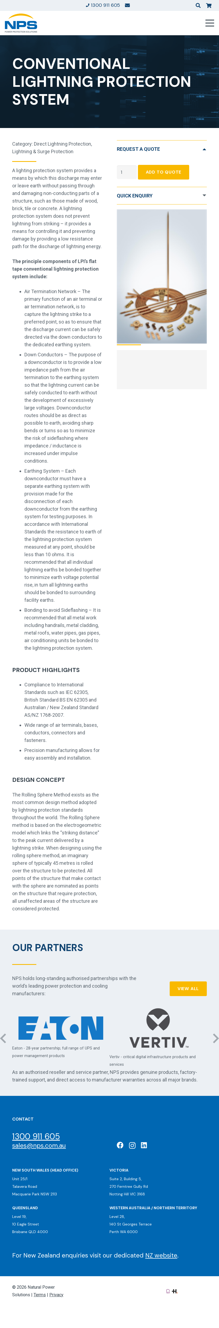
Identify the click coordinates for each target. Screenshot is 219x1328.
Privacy (56, 1294)
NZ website (161, 1255)
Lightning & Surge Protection (42, 151)
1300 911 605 (36, 1136)
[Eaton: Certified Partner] (60, 1028)
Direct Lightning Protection (62, 144)
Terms (40, 1294)
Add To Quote (164, 172)
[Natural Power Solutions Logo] (21, 23)
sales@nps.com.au (39, 1145)
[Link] (127, 5)
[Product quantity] (127, 172)
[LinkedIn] (144, 1145)
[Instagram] (132, 1145)
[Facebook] (120, 1145)
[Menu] (210, 23)
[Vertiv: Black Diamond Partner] (158, 1028)
